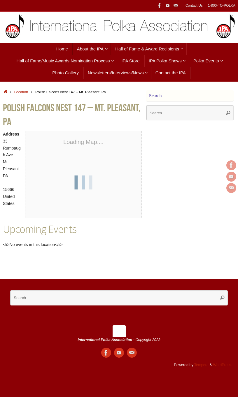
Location (21, 92)
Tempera (201, 365)
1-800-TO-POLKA (221, 5)
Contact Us (194, 5)
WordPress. (222, 365)
